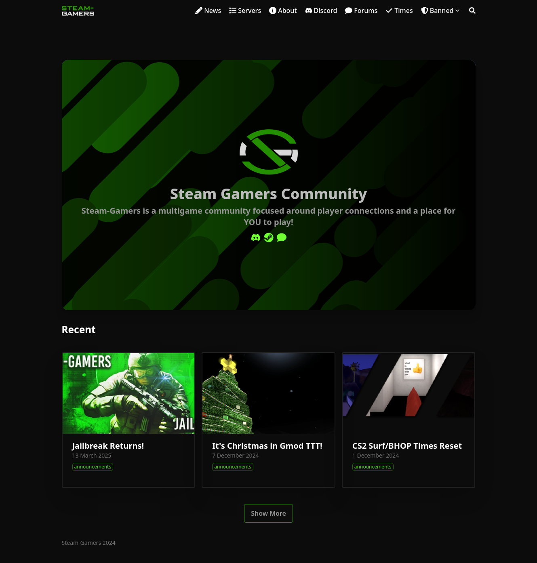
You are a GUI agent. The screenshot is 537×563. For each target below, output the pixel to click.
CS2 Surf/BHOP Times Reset (407, 445)
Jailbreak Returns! (108, 445)
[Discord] (255, 237)
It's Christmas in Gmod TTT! (267, 445)
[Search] (472, 10)
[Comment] (281, 237)
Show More (268, 513)
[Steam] (268, 237)
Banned (442, 10)
